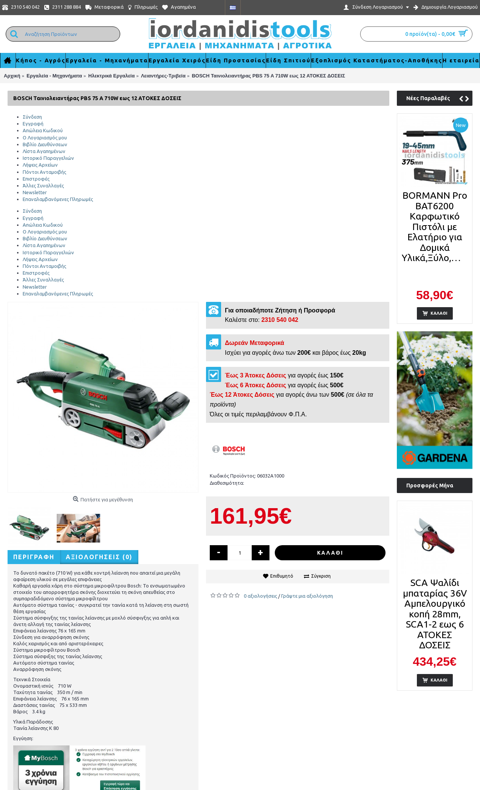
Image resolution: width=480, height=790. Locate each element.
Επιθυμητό (281, 576)
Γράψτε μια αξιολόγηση (307, 595)
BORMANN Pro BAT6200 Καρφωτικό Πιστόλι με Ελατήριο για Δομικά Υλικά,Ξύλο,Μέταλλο (436, 226)
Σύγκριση (321, 576)
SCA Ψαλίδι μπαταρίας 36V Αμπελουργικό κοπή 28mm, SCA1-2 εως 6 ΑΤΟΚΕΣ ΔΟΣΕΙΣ (435, 613)
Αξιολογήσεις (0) (99, 556)
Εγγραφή (33, 123)
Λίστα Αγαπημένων (44, 151)
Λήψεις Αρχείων (40, 164)
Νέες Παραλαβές (428, 98)
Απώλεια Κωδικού (43, 130)
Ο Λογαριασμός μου (45, 137)
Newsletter (35, 192)
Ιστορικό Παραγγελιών (48, 158)
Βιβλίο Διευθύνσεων (45, 144)
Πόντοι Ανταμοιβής (44, 172)
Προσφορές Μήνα (429, 485)
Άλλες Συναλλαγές (43, 185)
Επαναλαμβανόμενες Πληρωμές (58, 199)
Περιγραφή (33, 556)
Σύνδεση (32, 116)
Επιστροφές (36, 178)
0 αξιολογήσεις (260, 595)
